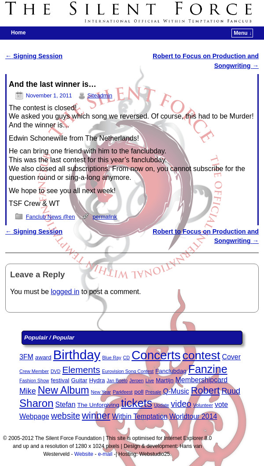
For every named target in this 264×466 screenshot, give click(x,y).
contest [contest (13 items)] (201, 355)
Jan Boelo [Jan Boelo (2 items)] (116, 380)
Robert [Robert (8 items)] (205, 390)
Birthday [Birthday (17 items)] (77, 354)
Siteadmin (99, 95)
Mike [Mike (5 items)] (27, 391)
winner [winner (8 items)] (96, 415)
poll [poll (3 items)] (138, 391)
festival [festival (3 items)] (60, 380)
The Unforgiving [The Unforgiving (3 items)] (98, 405)
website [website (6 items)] (65, 416)
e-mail (105, 454)
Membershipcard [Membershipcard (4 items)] (202, 380)
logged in (65, 291)
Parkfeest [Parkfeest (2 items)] (122, 392)
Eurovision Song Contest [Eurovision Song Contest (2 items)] (128, 371)
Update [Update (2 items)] (161, 405)
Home (18, 33)
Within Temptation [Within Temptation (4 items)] (140, 416)
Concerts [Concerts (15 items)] (156, 355)
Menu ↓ (243, 33)
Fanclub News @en (50, 216)
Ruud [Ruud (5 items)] (230, 391)
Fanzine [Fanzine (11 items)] (207, 369)
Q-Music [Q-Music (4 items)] (176, 391)
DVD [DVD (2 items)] (56, 371)
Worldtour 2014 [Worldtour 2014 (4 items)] (193, 416)
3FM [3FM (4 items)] (26, 357)
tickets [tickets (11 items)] (136, 403)
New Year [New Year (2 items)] (101, 392)
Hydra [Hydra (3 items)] (97, 380)
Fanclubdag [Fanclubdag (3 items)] (171, 371)
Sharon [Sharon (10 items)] (36, 403)
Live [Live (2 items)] (149, 380)
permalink (105, 216)
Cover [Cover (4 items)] (231, 357)
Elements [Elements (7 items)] (81, 370)
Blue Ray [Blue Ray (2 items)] (111, 357)
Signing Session (33, 56)
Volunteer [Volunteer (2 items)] (203, 405)
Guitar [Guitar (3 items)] (79, 380)
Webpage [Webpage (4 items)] (34, 416)
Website (83, 454)
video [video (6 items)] (181, 404)
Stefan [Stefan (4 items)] (65, 404)
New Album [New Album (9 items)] (63, 390)
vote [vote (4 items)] (221, 404)
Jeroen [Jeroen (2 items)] (136, 380)
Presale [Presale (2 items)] (153, 392)
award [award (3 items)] (43, 357)
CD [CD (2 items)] (126, 357)
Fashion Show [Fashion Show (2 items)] (34, 380)
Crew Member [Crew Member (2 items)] (34, 371)
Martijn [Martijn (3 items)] (165, 380)
